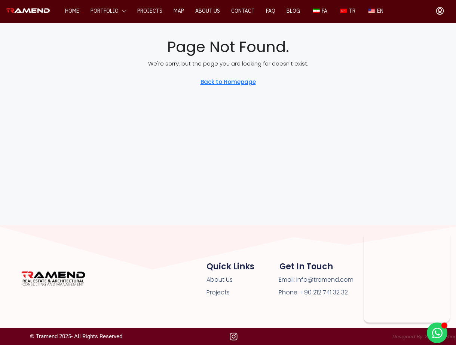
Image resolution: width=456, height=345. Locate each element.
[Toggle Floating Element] (437, 333)
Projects (149, 11)
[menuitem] (440, 11)
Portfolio (105, 11)
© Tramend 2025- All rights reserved (76, 336)
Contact (243, 11)
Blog (293, 11)
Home (72, 11)
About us (207, 11)
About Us (219, 279)
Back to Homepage (228, 82)
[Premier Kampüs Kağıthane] (407, 277)
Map (179, 11)
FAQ (270, 11)
